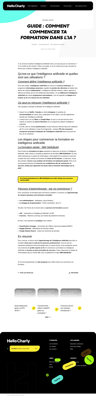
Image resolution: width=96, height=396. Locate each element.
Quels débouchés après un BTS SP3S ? (21, 308)
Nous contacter (74, 362)
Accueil (45, 20)
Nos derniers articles (57, 44)
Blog (51, 20)
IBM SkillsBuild (43, 262)
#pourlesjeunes (44, 44)
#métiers (34, 44)
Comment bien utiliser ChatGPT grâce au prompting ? (44, 309)
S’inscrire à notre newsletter (78, 365)
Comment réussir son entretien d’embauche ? (66, 308)
